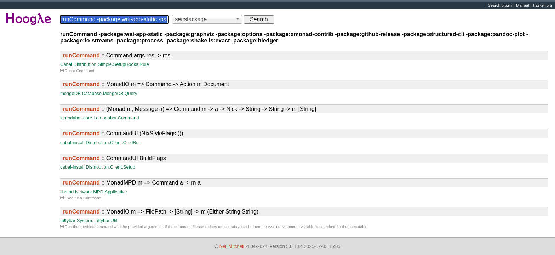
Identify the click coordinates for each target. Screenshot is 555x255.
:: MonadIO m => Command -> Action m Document (146, 84)
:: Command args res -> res (117, 55)
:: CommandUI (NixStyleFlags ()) (123, 133)
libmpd (67, 191)
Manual (522, 6)
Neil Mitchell (231, 246)
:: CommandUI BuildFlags (114, 158)
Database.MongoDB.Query (109, 93)
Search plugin (500, 6)
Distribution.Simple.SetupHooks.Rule (111, 64)
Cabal (66, 64)
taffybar (67, 220)
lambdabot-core (76, 117)
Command (85, 71)
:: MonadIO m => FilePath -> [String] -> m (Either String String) (160, 212)
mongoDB (70, 93)
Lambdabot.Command (116, 117)
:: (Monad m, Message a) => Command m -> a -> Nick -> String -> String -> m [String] (189, 109)
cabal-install (72, 142)
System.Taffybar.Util (97, 220)
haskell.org (542, 6)
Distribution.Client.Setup (110, 167)
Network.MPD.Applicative (101, 191)
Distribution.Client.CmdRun (113, 142)
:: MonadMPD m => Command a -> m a (132, 183)
